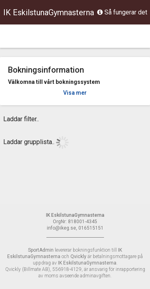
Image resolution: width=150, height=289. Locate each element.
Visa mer (75, 93)
